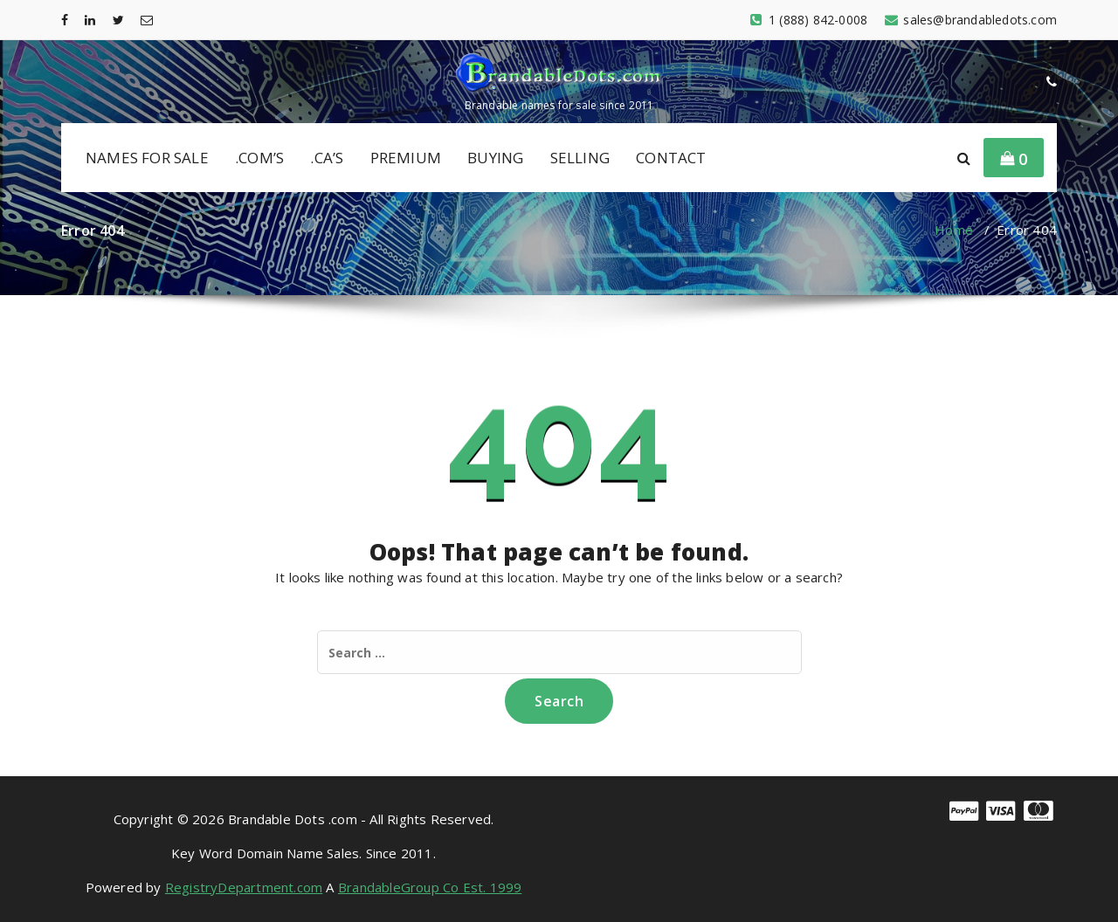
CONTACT (671, 158)
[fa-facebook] (64, 19)
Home (954, 229)
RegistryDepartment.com (243, 887)
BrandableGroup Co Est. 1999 (429, 887)
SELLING (580, 158)
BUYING (495, 158)
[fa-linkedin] (90, 19)
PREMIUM (405, 158)
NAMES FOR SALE (147, 158)
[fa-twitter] (118, 19)
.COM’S (259, 158)
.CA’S (326, 158)
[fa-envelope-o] (147, 19)
